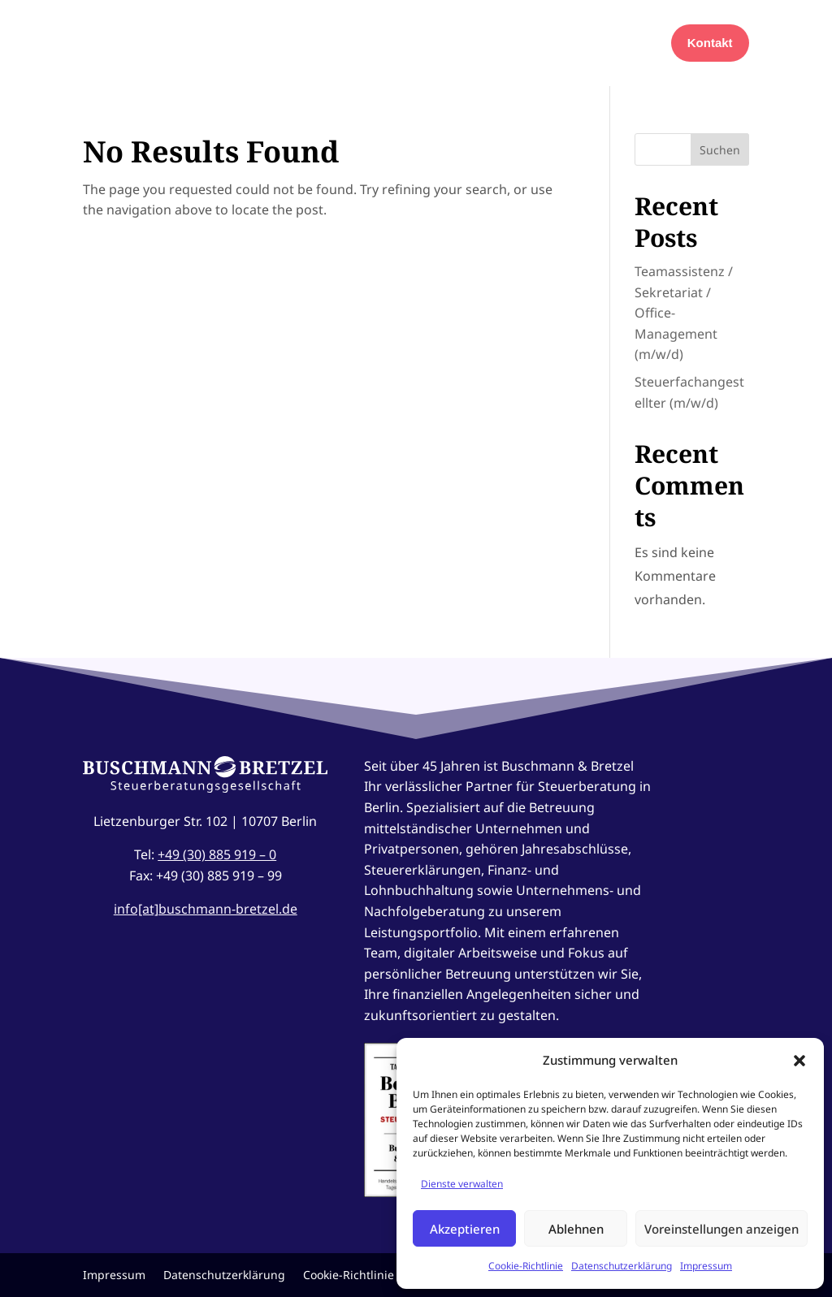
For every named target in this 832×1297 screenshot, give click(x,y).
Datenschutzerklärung (621, 1266)
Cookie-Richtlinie (525, 1266)
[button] (799, 1061)
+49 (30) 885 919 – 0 (217, 854)
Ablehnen (576, 1229)
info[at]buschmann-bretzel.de (205, 909)
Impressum (706, 1266)
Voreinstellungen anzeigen (721, 1229)
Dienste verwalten (462, 1184)
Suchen (720, 150)
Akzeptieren (465, 1229)
